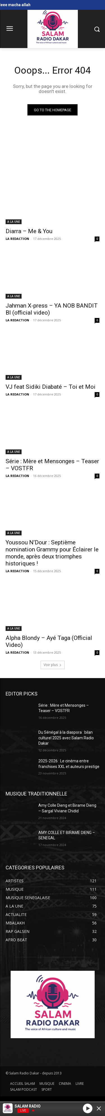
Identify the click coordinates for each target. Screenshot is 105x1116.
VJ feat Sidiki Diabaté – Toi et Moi (50, 386)
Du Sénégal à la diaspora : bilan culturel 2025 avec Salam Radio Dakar (66, 737)
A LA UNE (13, 222)
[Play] (87, 1108)
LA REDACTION (17, 239)
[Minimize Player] (98, 1108)
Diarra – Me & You (29, 231)
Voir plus (53, 664)
